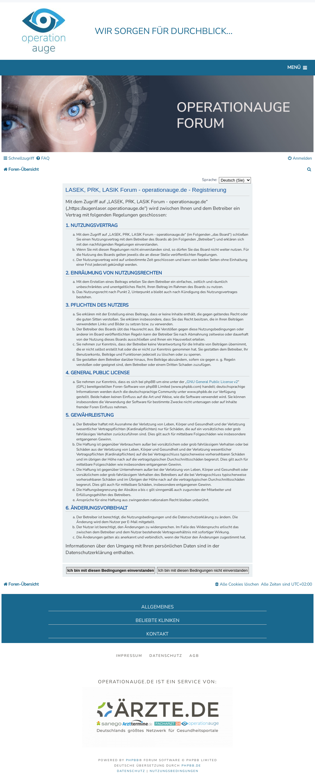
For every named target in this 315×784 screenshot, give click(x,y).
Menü (294, 67)
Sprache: (209, 179)
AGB (194, 655)
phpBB (132, 760)
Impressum (129, 655)
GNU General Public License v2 (212, 381)
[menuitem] (43, 158)
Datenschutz (165, 655)
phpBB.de (191, 766)
